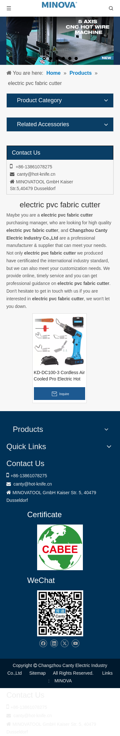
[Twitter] (64, 644)
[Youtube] (75, 644)
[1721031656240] (60, 547)
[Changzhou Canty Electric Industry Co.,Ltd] (60, 613)
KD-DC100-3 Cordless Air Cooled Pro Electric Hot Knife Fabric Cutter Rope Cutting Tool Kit (59, 376)
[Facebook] (43, 644)
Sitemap (37, 673)
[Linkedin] (54, 644)
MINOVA (63, 680)
